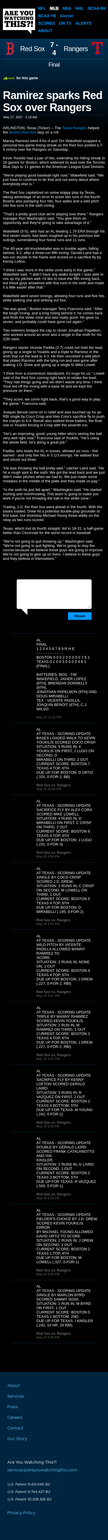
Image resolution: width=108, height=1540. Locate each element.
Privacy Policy (21, 1513)
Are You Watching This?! (19, 21)
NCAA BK (97, 8)
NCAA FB (47, 15)
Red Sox (32, 48)
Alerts (83, 23)
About (45, 30)
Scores (46, 23)
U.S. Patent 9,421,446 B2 (28, 1484)
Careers (14, 1418)
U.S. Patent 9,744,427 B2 (28, 1491)
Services (15, 1396)
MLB (54, 8)
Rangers (76, 48)
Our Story (17, 1439)
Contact (15, 1428)
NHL (79, 8)
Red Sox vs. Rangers (54, 785)
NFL (42, 8)
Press (12, 1407)
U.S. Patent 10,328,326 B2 (29, 1499)
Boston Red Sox (22, 132)
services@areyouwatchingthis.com (42, 1470)
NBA (66, 8)
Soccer (66, 15)
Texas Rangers (74, 128)
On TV (65, 23)
